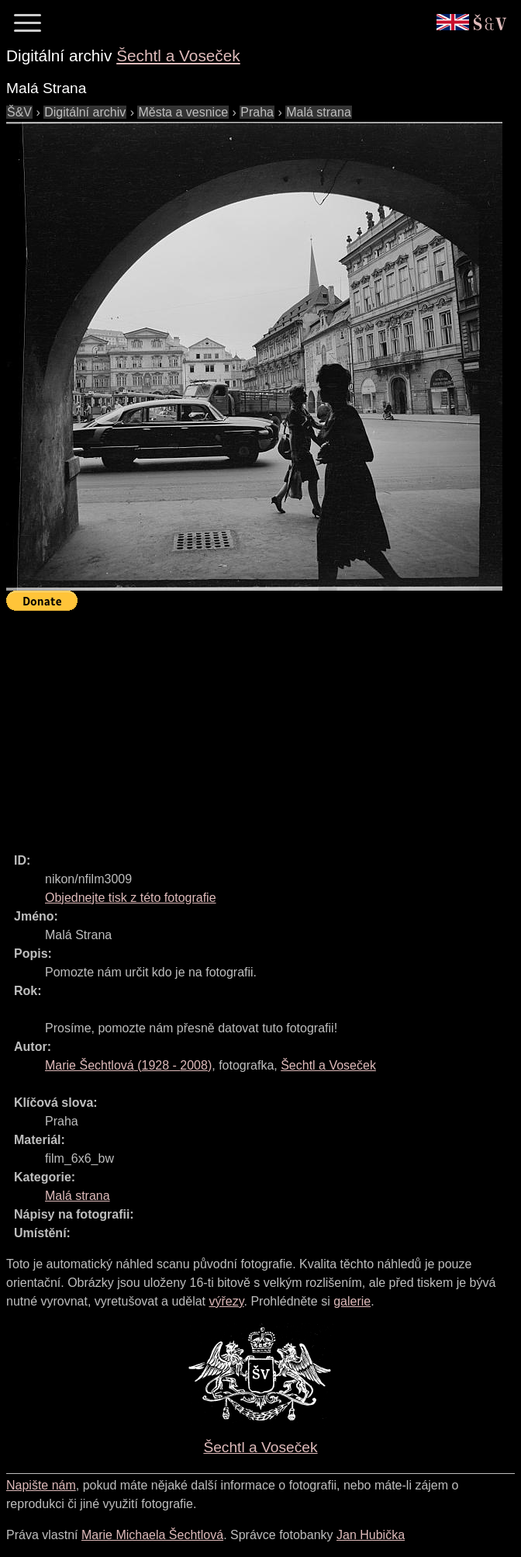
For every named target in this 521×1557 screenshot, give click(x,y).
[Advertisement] (263, 725)
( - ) (128, 1065)
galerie (352, 1301)
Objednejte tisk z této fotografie (130, 897)
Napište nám (41, 1485)
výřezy (226, 1301)
